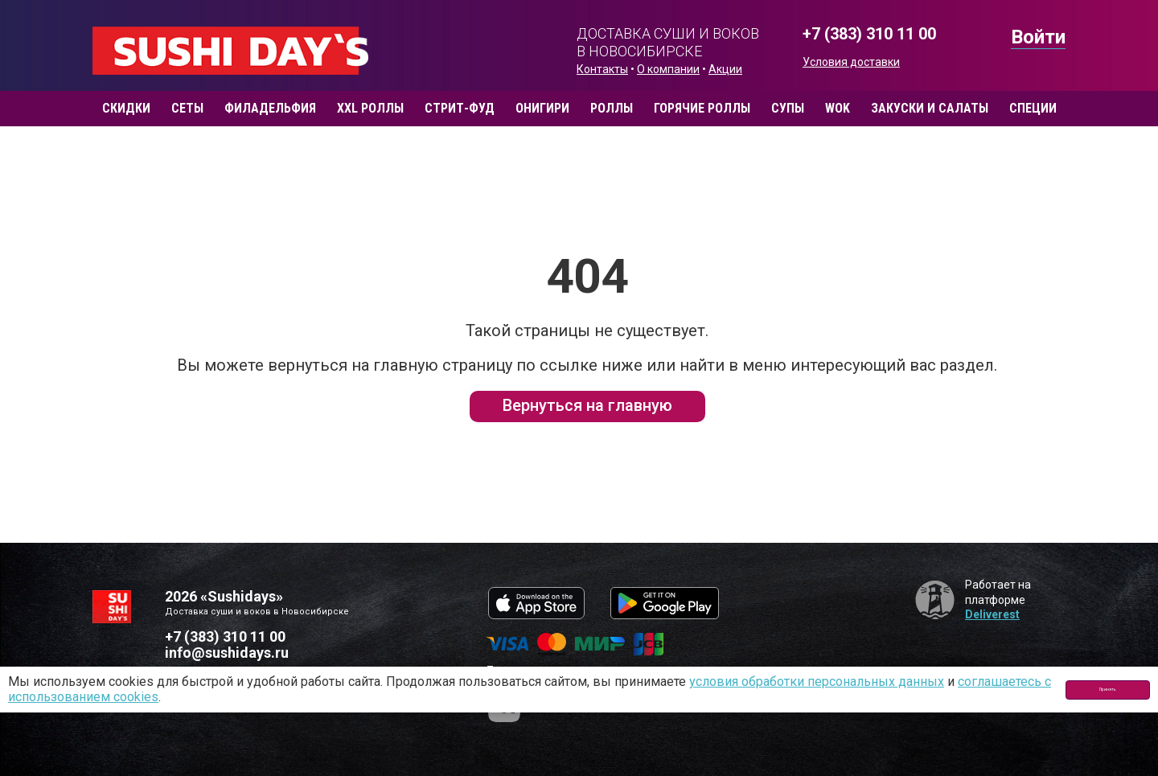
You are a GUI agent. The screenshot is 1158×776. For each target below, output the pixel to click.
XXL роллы (370, 108)
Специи (1033, 108)
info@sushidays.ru (227, 652)
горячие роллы (702, 108)
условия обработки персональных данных (816, 681)
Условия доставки (851, 61)
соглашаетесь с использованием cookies (131, 696)
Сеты (187, 108)
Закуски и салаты (929, 108)
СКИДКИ (126, 108)
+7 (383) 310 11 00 (869, 34)
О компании (668, 69)
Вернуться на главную (587, 405)
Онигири (542, 108)
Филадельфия (270, 108)
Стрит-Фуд (460, 108)
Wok (837, 108)
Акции (725, 69)
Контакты (602, 69)
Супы (787, 108)
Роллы (611, 108)
